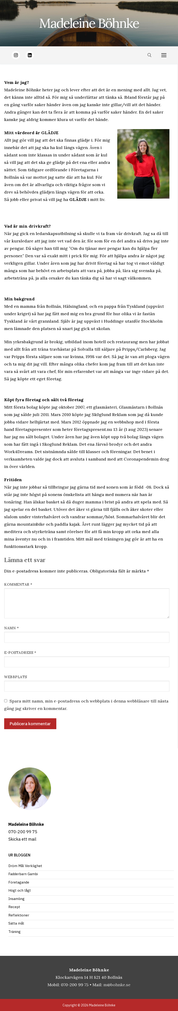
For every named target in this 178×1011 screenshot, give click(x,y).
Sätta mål (16, 923)
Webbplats (15, 677)
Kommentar (18, 584)
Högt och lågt (19, 890)
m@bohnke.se (116, 984)
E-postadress (20, 652)
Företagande (18, 882)
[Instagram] (16, 55)
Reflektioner (18, 915)
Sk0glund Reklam (109, 414)
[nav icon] (164, 55)
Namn (11, 628)
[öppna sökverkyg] (149, 55)
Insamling (16, 899)
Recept (14, 907)
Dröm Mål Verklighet (25, 866)
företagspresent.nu (93, 429)
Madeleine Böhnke (89, 23)
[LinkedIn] (29, 55)
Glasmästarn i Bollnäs (141, 407)
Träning (14, 931)
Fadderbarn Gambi (23, 874)
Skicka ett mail (22, 839)
